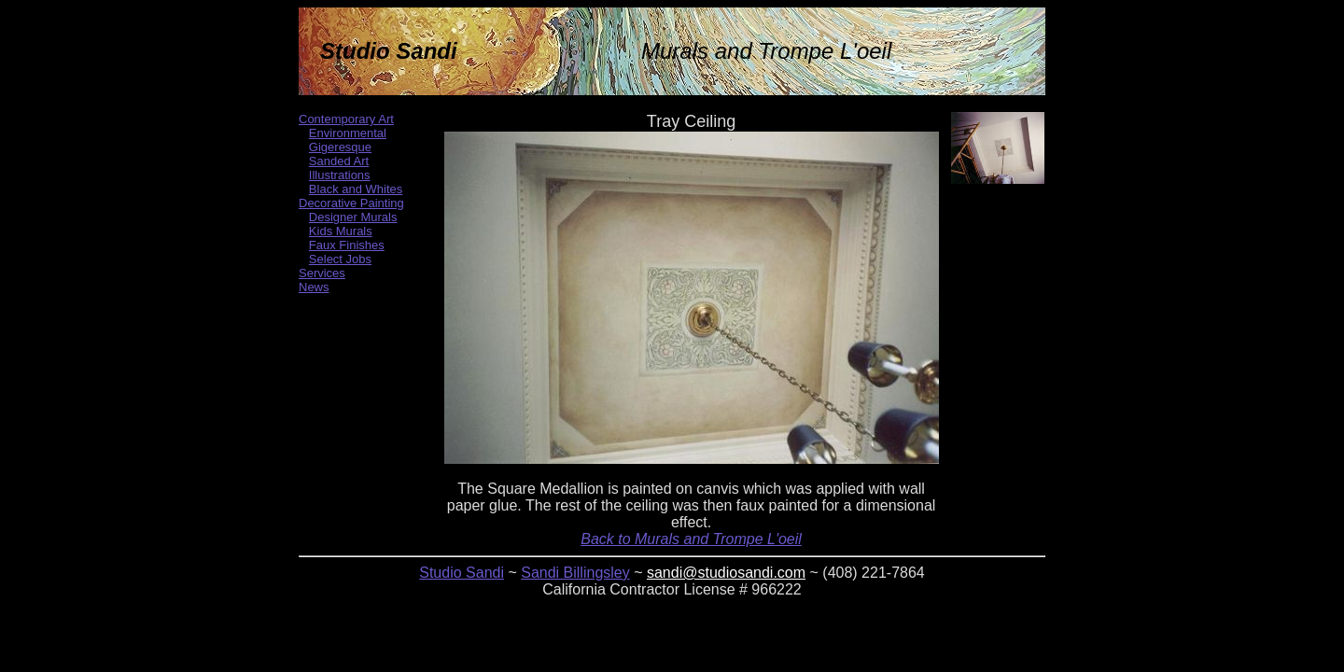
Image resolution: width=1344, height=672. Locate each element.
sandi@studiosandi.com (726, 573)
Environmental (347, 133)
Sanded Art (339, 161)
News (314, 287)
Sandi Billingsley (575, 573)
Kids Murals (340, 231)
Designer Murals (353, 217)
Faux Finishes (347, 245)
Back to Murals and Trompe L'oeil (691, 539)
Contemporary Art (346, 119)
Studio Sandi (461, 573)
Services (322, 273)
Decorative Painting (351, 203)
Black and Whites (355, 189)
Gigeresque (340, 147)
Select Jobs (340, 259)
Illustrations (340, 175)
